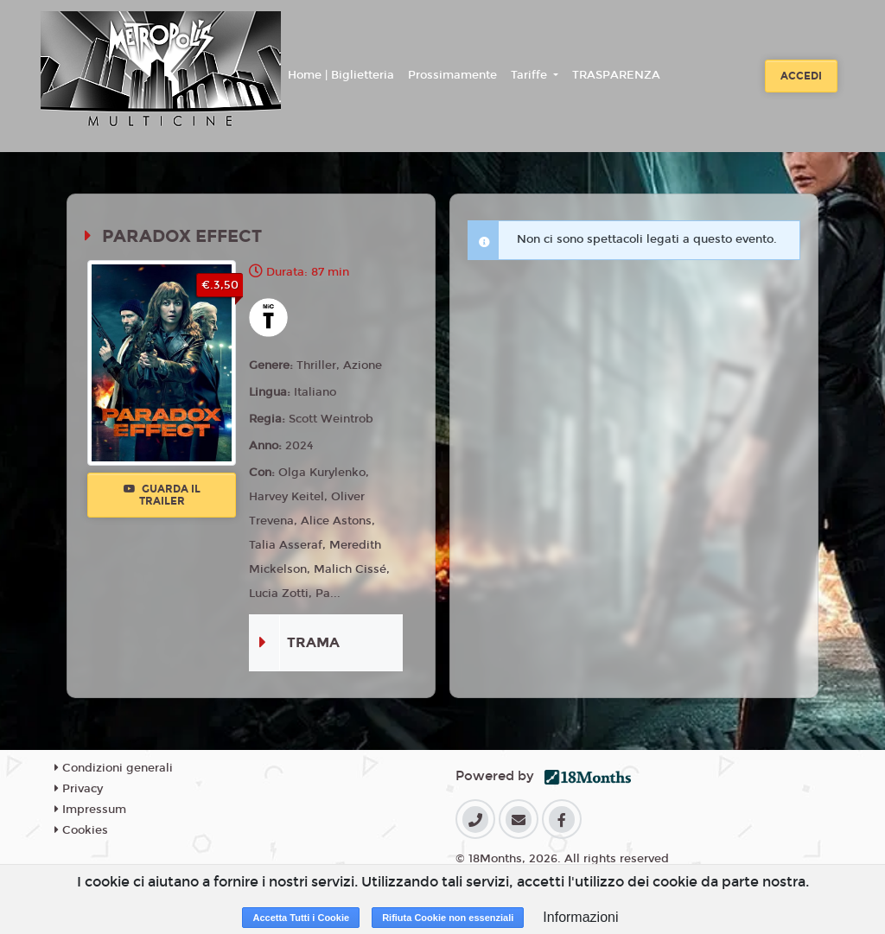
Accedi (801, 76)
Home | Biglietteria (341, 75)
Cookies (81, 830)
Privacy (78, 789)
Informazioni (580, 917)
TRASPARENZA (616, 75)
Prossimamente (452, 75)
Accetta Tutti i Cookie (300, 917)
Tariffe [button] (531, 75)
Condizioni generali (113, 768)
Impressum (90, 809)
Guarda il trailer (162, 495)
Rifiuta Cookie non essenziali (447, 917)
